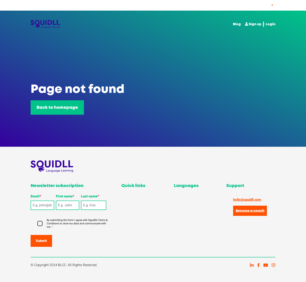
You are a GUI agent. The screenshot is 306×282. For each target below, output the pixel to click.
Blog (237, 24)
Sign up (253, 24)
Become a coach (250, 210)
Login (270, 24)
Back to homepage (57, 107)
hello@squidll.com (247, 199)
